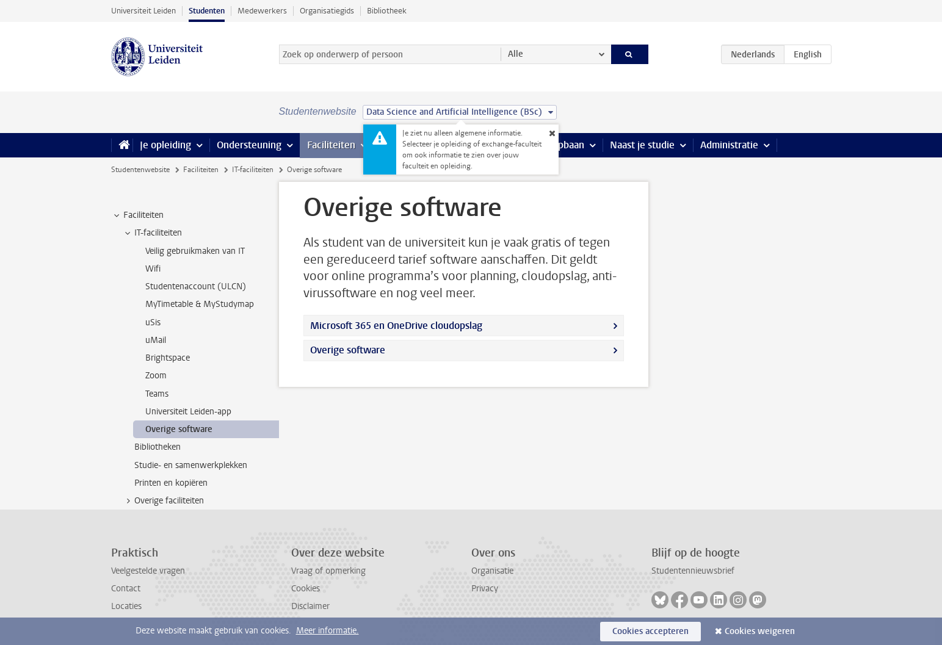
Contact (125, 588)
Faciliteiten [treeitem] (138, 215)
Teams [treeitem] (156, 394)
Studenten (207, 10)
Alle (515, 54)
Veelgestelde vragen (148, 571)
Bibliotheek (387, 10)
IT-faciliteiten (253, 170)
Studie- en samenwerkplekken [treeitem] (190, 465)
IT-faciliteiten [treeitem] (152, 233)
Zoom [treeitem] (156, 375)
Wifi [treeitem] (153, 269)
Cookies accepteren (650, 631)
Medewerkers (262, 10)
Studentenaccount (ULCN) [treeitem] (195, 286)
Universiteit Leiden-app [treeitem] (188, 411)
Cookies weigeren (760, 631)
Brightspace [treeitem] (167, 358)
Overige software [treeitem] (178, 429)
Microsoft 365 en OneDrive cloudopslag (396, 325)
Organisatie (492, 571)
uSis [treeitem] (153, 322)
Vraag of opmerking (328, 571)
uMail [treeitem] (155, 340)
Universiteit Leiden (143, 10)
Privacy (484, 588)
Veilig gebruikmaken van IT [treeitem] (195, 251)
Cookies (305, 588)
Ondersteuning (249, 145)
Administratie (729, 145)
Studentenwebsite (140, 170)
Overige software (347, 350)
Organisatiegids (327, 10)
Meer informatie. (327, 630)
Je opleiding (165, 145)
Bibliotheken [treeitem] (157, 447)
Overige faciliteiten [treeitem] (163, 501)
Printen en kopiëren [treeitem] (171, 483)
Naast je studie (642, 145)
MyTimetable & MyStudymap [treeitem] (199, 304)
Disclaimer (310, 606)
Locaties (126, 606)
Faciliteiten (331, 145)
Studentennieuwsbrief (692, 571)
